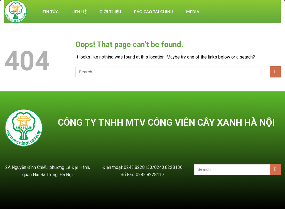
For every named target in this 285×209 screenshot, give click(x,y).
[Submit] (275, 71)
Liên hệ (79, 11)
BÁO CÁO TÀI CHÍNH (153, 11)
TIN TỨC (51, 11)
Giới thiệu (110, 11)
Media (192, 11)
